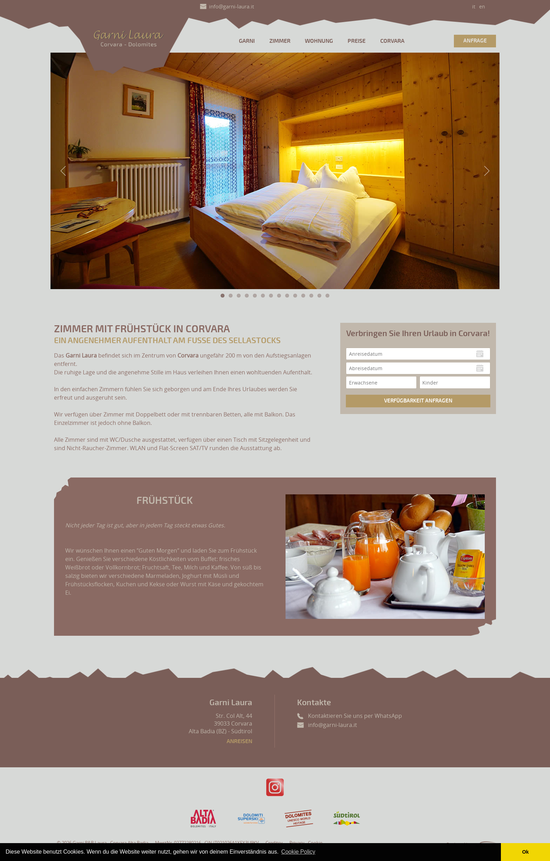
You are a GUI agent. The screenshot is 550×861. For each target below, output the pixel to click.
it (473, 6)
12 (311, 296)
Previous (63, 170)
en (482, 6)
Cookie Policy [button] (298, 852)
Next (486, 170)
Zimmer (279, 41)
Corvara (392, 41)
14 (327, 296)
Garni (247, 41)
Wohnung (319, 41)
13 (319, 296)
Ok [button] (525, 852)
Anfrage (475, 41)
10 (295, 296)
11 (303, 296)
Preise (356, 41)
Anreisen (239, 741)
